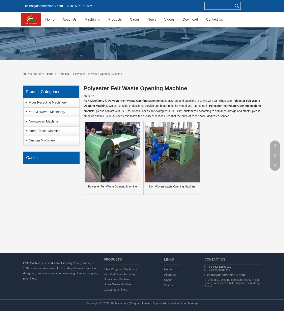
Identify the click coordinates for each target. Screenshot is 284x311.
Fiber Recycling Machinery (48, 102)
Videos (168, 285)
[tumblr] (46, 283)
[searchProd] (219, 5)
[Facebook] (25, 283)
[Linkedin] (32, 283)
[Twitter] (39, 283)
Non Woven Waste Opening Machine (172, 186)
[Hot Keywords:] (236, 5)
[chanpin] (142, 43)
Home (168, 269)
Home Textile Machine (44, 131)
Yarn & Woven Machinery (47, 112)
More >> (89, 95)
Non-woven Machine (43, 121)
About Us (170, 274)
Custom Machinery (42, 140)
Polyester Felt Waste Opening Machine (112, 186)
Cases (168, 280)
